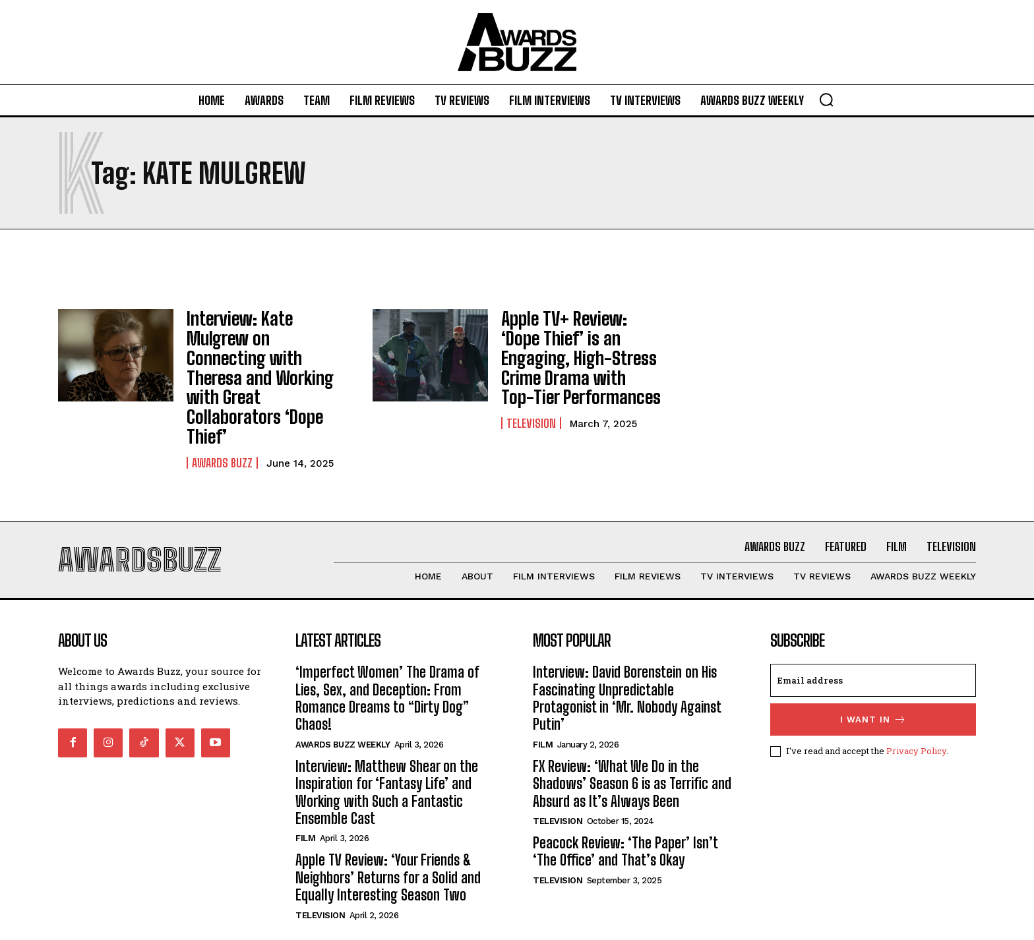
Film (305, 793)
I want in (873, 674)
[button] (826, 99)
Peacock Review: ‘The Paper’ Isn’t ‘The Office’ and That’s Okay (625, 805)
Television (531, 412)
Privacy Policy (916, 705)
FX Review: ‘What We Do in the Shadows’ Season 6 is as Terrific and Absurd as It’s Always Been (632, 738)
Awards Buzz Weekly (342, 699)
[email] (873, 634)
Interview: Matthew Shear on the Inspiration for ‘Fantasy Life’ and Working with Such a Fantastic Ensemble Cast (386, 747)
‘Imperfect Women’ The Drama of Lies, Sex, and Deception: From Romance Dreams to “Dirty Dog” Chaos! (387, 653)
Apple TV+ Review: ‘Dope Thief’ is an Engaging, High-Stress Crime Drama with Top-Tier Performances (580, 352)
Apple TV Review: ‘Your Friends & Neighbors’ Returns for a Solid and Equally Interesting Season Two (388, 832)
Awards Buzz (222, 412)
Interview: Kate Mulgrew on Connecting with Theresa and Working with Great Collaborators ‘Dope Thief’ (263, 352)
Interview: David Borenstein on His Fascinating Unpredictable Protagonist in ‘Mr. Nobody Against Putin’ (627, 653)
